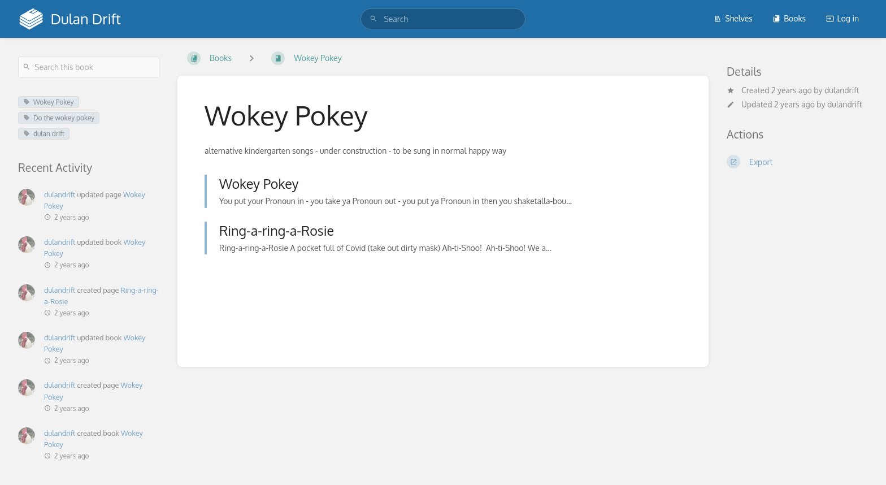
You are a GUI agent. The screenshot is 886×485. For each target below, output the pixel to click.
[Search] (373, 19)
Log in (842, 18)
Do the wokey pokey (58, 118)
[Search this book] (88, 67)
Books (789, 18)
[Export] (797, 161)
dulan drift (43, 133)
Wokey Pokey (48, 102)
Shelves (733, 18)
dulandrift (841, 90)
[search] (443, 18)
